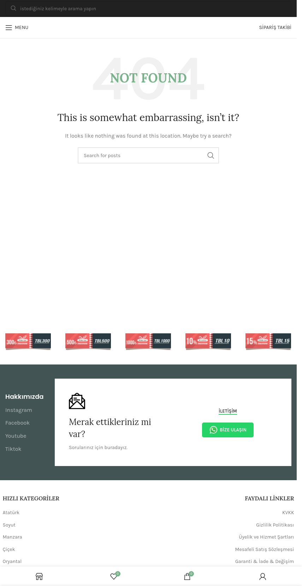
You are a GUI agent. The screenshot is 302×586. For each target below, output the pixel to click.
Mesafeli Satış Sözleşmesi (264, 549)
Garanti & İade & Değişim (264, 561)
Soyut (9, 525)
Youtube (15, 435)
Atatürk (11, 513)
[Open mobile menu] (17, 28)
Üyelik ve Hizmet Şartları (266, 537)
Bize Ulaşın (227, 429)
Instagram (18, 410)
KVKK (288, 513)
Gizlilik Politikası (275, 525)
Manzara (12, 537)
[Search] (148, 8)
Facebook (17, 422)
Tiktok (13, 449)
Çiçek (9, 549)
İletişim (228, 411)
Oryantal (12, 561)
